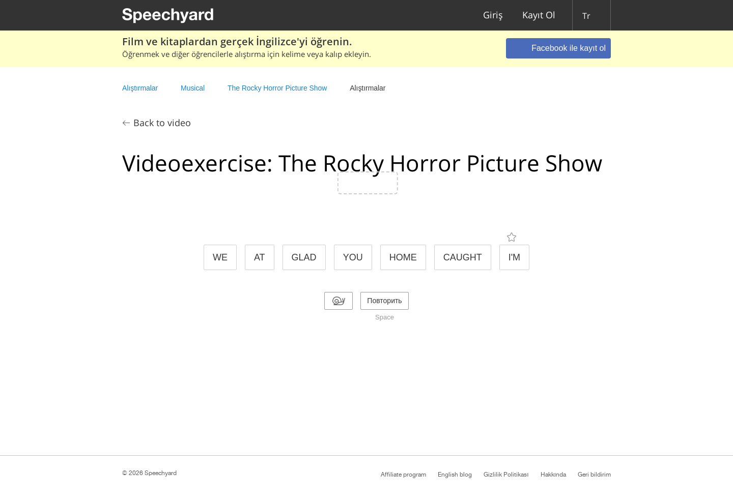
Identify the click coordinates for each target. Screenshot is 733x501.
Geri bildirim (594, 474)
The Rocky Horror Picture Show (277, 88)
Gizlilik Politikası (506, 474)
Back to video (162, 122)
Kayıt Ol (538, 15)
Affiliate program (403, 474)
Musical (193, 88)
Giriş (493, 15)
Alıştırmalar (140, 88)
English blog (455, 474)
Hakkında (553, 474)
